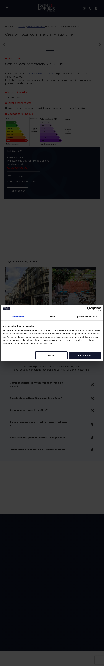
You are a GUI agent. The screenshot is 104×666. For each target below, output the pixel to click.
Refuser (51, 355)
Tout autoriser (85, 355)
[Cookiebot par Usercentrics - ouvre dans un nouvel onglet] (89, 309)
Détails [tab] (52, 316)
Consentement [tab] (18, 316)
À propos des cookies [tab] (86, 316)
